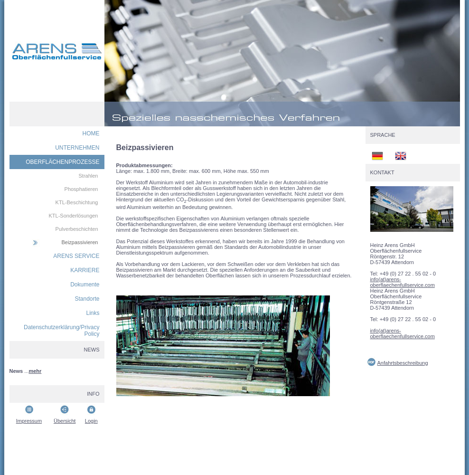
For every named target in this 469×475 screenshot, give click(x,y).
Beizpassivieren (79, 242)
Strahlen (88, 176)
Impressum (29, 421)
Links (92, 313)
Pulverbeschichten (77, 229)
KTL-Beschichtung (77, 202)
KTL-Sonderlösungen (73, 215)
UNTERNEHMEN (77, 147)
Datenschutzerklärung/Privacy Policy (61, 330)
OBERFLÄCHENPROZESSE (62, 162)
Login (91, 421)
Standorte (87, 298)
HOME (91, 133)
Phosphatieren (81, 189)
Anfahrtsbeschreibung (402, 363)
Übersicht (64, 421)
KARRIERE (84, 270)
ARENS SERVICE (76, 256)
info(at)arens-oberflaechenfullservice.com (402, 282)
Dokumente (84, 284)
